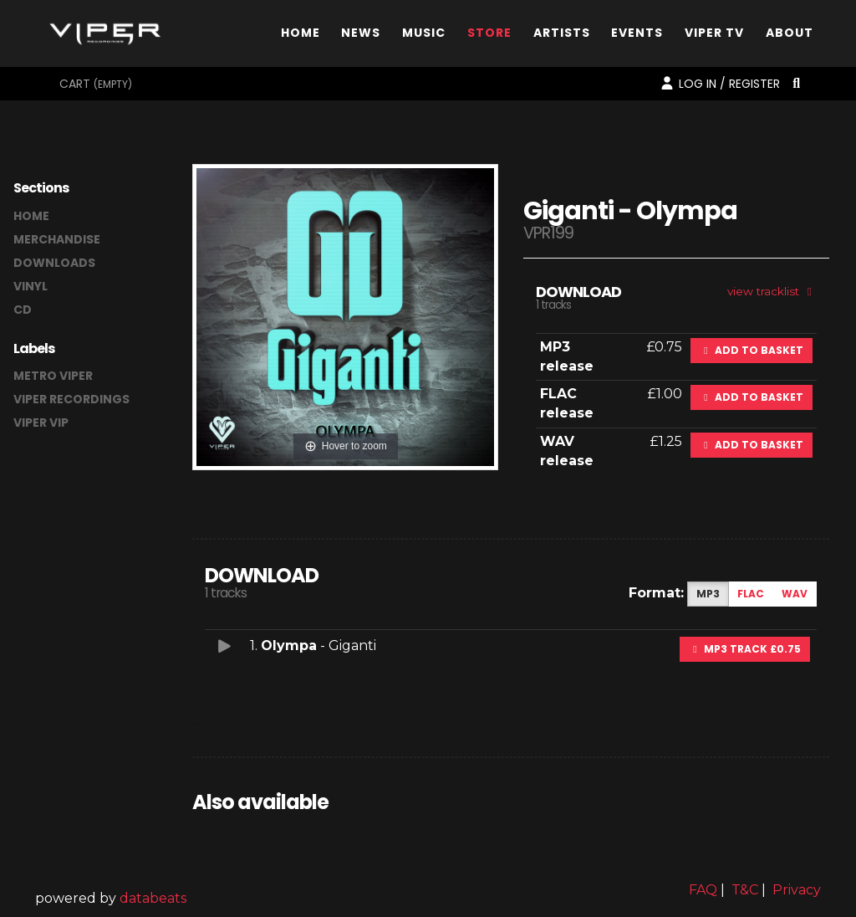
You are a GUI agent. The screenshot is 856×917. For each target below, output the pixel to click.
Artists (561, 36)
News (360, 36)
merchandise (56, 239)
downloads (54, 262)
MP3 (708, 594)
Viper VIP (41, 422)
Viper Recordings (71, 399)
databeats (153, 898)
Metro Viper (53, 375)
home (31, 215)
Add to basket (751, 350)
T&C (744, 890)
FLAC (750, 594)
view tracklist (772, 291)
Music (424, 36)
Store (489, 36)
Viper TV (714, 36)
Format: (656, 593)
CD (22, 309)
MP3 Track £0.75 (745, 649)
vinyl (30, 286)
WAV (795, 594)
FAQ (703, 890)
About (789, 36)
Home (300, 36)
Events (637, 36)
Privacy (796, 890)
